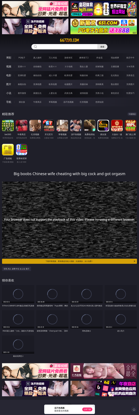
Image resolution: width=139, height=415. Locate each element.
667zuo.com (69, 40)
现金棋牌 (115, 57)
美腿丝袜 (84, 84)
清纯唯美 (99, 84)
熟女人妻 (84, 66)
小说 (8, 93)
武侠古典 (68, 93)
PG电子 (21, 57)
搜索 (102, 46)
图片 (8, 84)
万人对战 (53, 57)
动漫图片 (68, 84)
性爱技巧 (130, 93)
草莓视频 (53, 102)
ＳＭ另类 (130, 66)
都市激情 (22, 93)
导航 (8, 102)
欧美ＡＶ (53, 66)
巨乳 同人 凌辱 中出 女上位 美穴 (16, 269)
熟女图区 (115, 84)
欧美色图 (53, 84)
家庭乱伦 (37, 93)
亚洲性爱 (22, 75)
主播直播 (115, 66)
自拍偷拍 (37, 66)
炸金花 (99, 57)
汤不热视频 (68, 102)
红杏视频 (84, 102)
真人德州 (37, 57)
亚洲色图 (37, 84)
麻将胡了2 (84, 57)
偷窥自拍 (22, 84)
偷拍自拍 (37, 75)
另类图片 (130, 84)
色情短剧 (99, 102)
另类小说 (99, 93)
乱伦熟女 (115, 75)
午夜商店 (37, 102)
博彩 (8, 57)
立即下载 (87, 409)
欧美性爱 (68, 75)
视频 (8, 66)
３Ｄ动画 (68, 66)
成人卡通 (53, 75)
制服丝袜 (84, 75)
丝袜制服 (99, 66)
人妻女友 (53, 93)
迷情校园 (84, 93)
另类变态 (130, 75)
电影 (8, 75)
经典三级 (99, 75)
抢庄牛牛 (130, 57)
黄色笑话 (115, 93)
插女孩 (22, 102)
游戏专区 (68, 57)
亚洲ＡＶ (22, 66)
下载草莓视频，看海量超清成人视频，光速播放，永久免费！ (90, 261)
